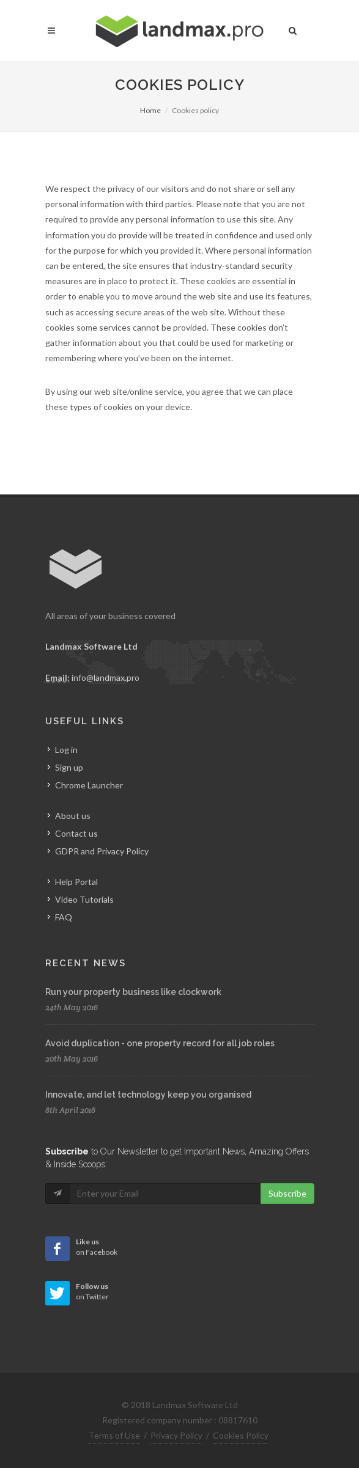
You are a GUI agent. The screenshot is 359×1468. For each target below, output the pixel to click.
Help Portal (76, 881)
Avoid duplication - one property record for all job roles (160, 1043)
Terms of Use (114, 1435)
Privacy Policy (176, 1435)
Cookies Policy (240, 1435)
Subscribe (287, 1193)
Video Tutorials (84, 899)
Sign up (69, 767)
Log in (66, 749)
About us (73, 815)
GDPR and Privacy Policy (102, 851)
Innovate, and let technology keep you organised (148, 1094)
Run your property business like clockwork (133, 992)
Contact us (76, 833)
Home (150, 110)
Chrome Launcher (89, 785)
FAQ (63, 917)
